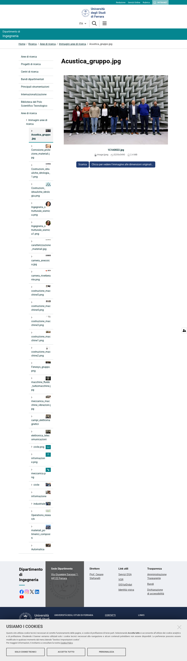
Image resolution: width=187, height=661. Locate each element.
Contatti (110, 615)
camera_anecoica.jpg (41, 260)
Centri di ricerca (29, 71)
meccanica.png (41, 473)
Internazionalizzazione (33, 94)
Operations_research (41, 514)
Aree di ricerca (48, 44)
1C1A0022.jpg (116, 149)
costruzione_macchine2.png (41, 351)
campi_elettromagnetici (41, 420)
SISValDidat (125, 584)
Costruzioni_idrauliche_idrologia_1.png (41, 170)
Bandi (150, 584)
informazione (41, 494)
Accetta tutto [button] (66, 652)
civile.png (42, 447)
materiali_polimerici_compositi (41, 532)
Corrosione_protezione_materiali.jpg (41, 151)
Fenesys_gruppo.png (41, 366)
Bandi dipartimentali (32, 79)
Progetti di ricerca (31, 64)
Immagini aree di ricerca (72, 44)
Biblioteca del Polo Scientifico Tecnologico (34, 103)
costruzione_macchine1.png (41, 336)
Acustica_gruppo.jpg (41, 134)
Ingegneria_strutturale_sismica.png (41, 208)
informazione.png (41, 458)
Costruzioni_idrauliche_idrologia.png (41, 189)
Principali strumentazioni (35, 86)
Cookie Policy (67, 644)
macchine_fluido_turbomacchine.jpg (41, 383)
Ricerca (32, 44)
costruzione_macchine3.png (41, 321)
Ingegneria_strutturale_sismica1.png (41, 227)
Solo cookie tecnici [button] (25, 652)
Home (22, 44)
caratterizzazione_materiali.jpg (41, 244)
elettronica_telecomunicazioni (41, 435)
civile (42, 484)
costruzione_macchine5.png (41, 290)
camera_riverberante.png (41, 275)
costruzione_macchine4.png (41, 305)
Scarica (82, 164)
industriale (42, 503)
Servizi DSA (125, 574)
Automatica (41, 547)
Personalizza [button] (106, 652)
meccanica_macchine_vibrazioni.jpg (41, 402)
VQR (120, 579)
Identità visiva (126, 589)
